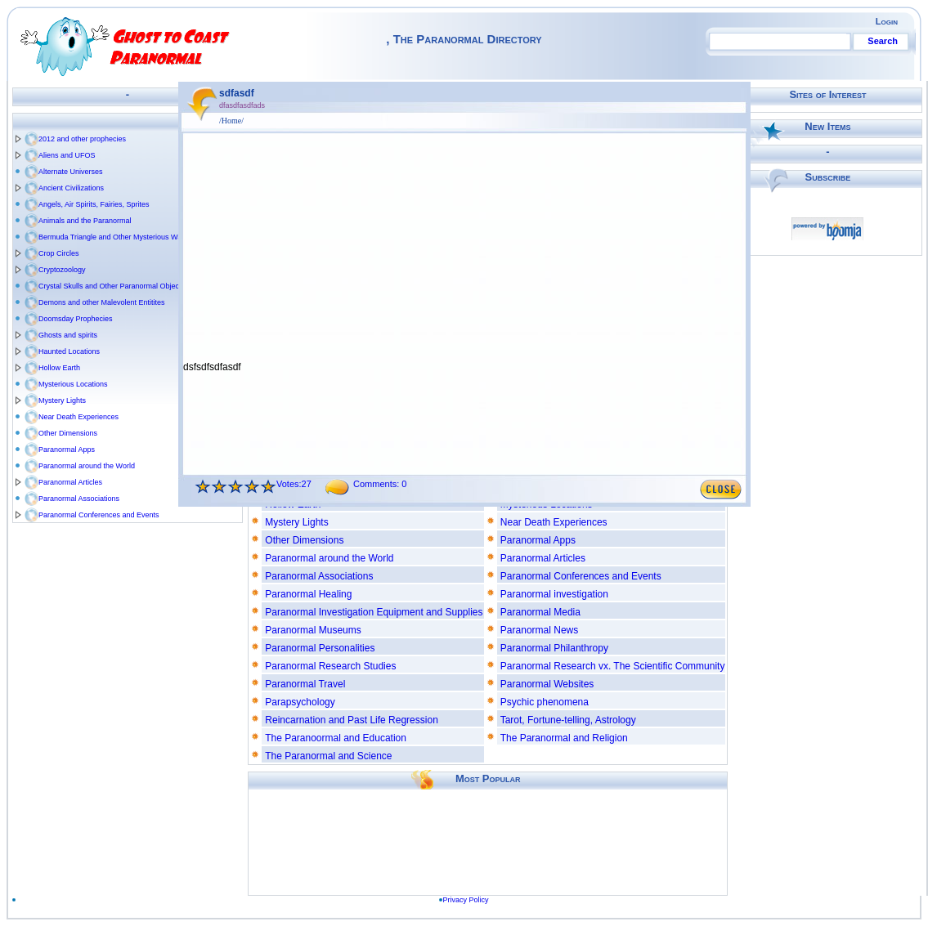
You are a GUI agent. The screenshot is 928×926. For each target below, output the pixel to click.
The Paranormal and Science (328, 756)
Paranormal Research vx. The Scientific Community (612, 666)
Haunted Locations (69, 351)
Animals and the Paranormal (85, 221)
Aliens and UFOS (67, 155)
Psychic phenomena (544, 702)
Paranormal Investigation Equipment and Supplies (373, 612)
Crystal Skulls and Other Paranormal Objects (111, 286)
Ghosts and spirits (67, 335)
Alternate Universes (70, 172)
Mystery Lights (62, 400)
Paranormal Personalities (319, 648)
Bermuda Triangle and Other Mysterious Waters (116, 237)
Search (882, 41)
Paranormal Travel (305, 684)
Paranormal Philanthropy (554, 648)
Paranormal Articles (70, 482)
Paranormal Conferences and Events (98, 515)
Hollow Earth (59, 368)
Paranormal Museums (313, 630)
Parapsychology (299, 702)
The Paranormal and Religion (564, 738)
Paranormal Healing (308, 594)
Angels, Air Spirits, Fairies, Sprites (94, 204)
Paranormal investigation (554, 594)
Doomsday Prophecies (75, 319)
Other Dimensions (67, 433)
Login (887, 21)
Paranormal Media (540, 612)
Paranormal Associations (78, 498)
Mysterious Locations (73, 384)
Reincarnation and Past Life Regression (351, 720)
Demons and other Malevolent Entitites (101, 302)
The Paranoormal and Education (335, 738)
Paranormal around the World (86, 466)
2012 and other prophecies (82, 139)
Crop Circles (58, 253)
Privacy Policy (466, 900)
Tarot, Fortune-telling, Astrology (568, 720)
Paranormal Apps (66, 449)
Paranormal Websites (547, 684)
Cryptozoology (62, 270)
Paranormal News (539, 630)
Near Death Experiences (78, 417)
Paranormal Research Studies (330, 666)
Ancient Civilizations (71, 188)
